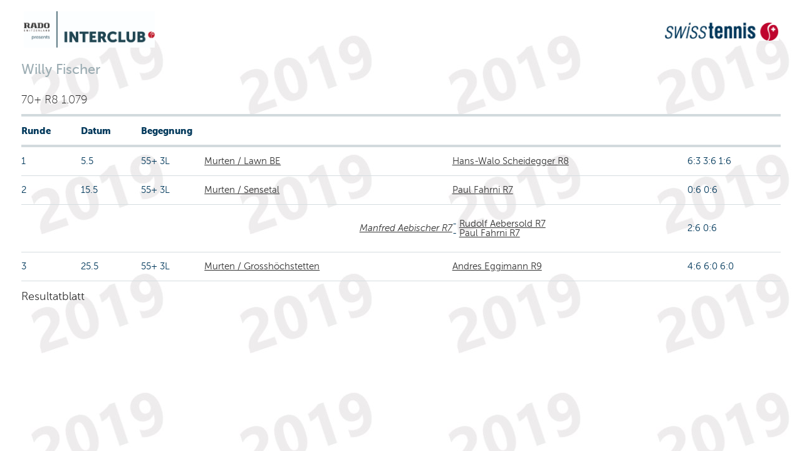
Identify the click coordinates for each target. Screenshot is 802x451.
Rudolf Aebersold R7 (502, 224)
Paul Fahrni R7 (482, 190)
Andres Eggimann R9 (497, 266)
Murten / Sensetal (241, 190)
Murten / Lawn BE (242, 161)
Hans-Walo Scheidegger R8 (510, 161)
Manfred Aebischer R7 (406, 228)
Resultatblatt (53, 296)
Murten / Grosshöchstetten (262, 266)
